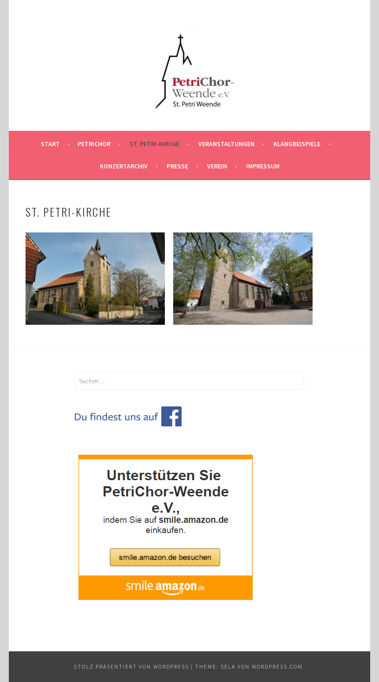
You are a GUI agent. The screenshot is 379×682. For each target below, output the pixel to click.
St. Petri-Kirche (154, 144)
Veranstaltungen (226, 144)
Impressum (263, 166)
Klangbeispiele (297, 144)
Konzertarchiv (124, 166)
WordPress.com (277, 666)
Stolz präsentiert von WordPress (131, 666)
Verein (217, 166)
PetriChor (94, 144)
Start (50, 144)
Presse (177, 166)
